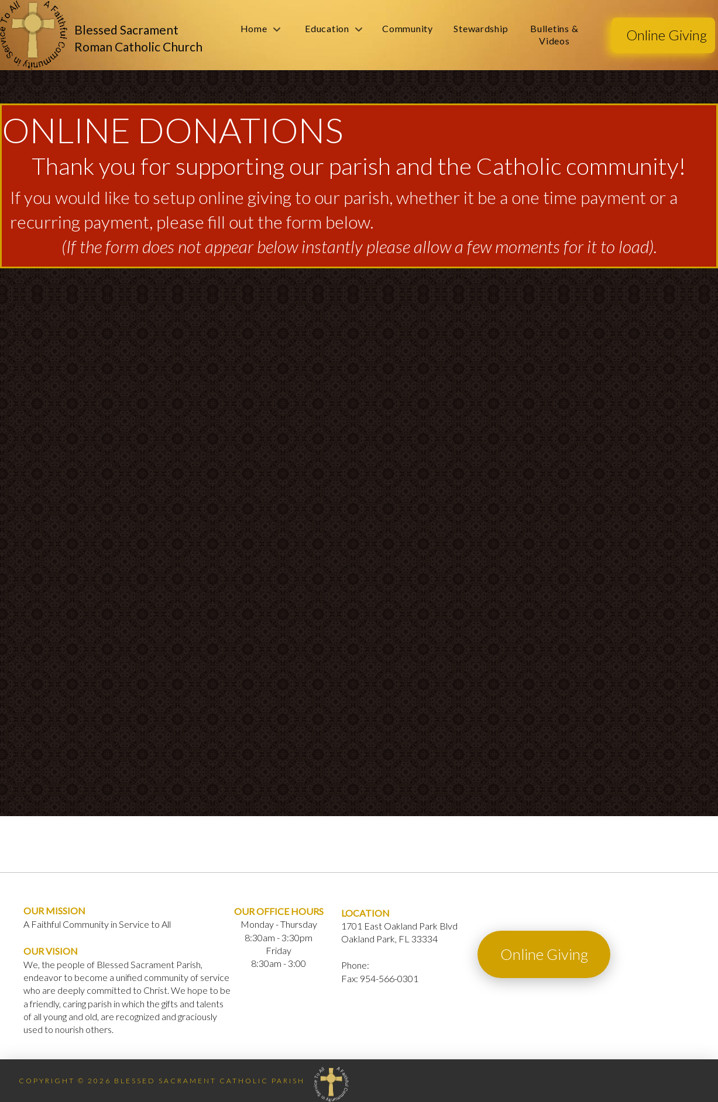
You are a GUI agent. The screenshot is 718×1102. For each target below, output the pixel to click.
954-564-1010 (400, 964)
